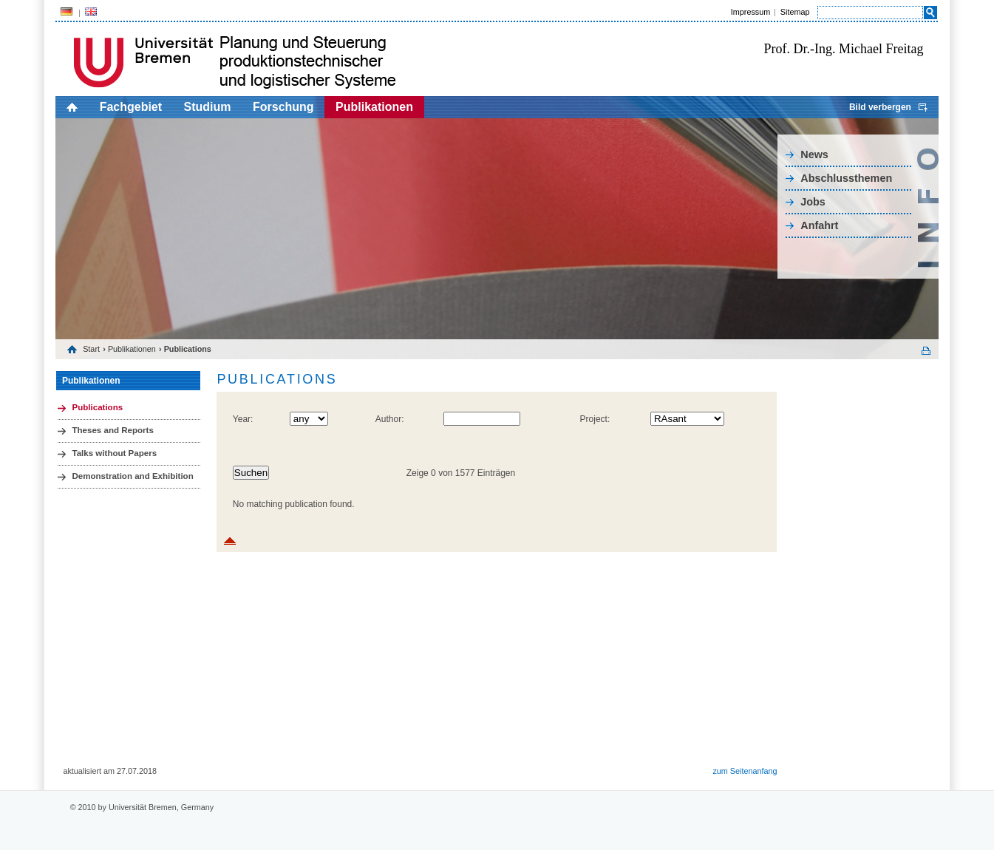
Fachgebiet (131, 107)
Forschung (283, 107)
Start (91, 348)
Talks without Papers (114, 453)
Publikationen (374, 107)
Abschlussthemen (846, 178)
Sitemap (795, 11)
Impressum (750, 11)
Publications (97, 407)
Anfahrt (819, 225)
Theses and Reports (112, 430)
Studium (207, 107)
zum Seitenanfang (744, 770)
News (814, 154)
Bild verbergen (880, 107)
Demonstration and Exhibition (132, 476)
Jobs (813, 202)
